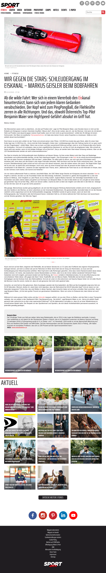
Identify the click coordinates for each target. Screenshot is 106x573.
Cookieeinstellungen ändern (53, 537)
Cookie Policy (53, 539)
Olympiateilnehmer (37, 135)
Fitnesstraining (6, 13)
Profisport (38, 10)
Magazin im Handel (53, 532)
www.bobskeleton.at (19, 327)
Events (64, 10)
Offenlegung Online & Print (53, 544)
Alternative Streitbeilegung (53, 549)
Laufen (12, 10)
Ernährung (16, 13)
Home (6, 73)
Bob (75, 157)
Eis (80, 97)
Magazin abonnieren (53, 529)
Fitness (4, 10)
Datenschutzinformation (53, 534)
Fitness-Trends (39, 13)
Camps (48, 10)
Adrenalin (41, 297)
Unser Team (53, 551)
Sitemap (53, 556)
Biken (19, 10)
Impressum (53, 554)
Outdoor (27, 10)
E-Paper (72, 10)
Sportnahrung (27, 13)
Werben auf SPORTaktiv (53, 542)
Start (96, 173)
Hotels (56, 10)
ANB (53, 547)
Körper (55, 275)
